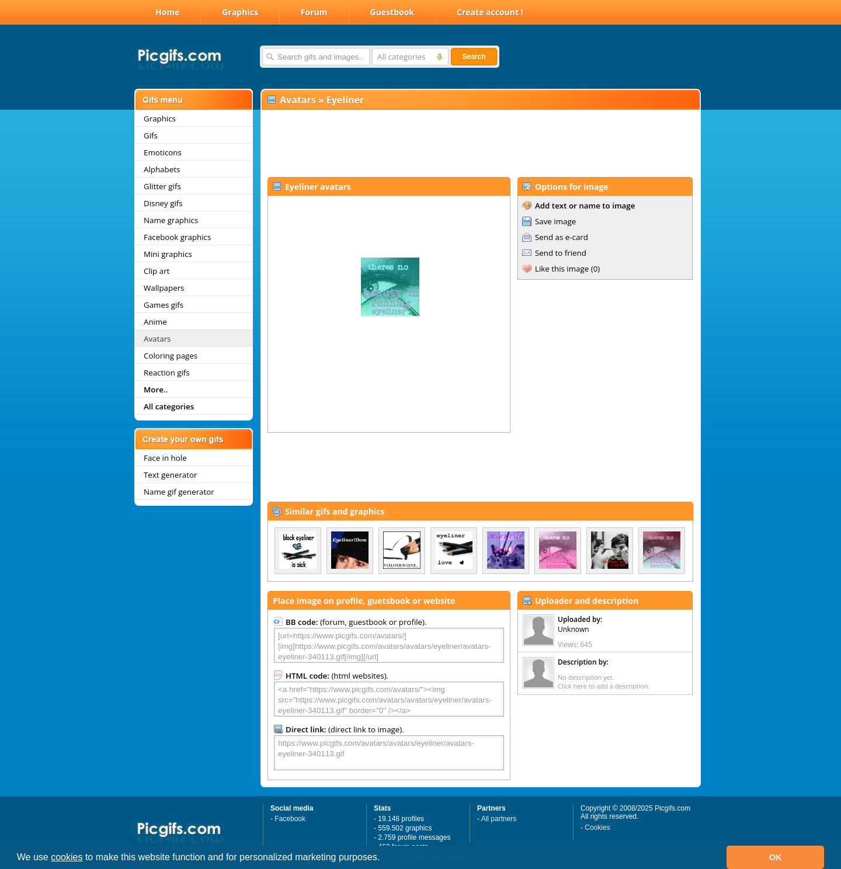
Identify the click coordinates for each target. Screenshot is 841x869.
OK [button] (775, 857)
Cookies (597, 827)
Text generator (170, 475)
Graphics (240, 12)
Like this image (562, 268)
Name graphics (171, 220)
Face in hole (165, 458)
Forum (314, 12)
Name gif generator (179, 491)
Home (167, 12)
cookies (66, 857)
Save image (555, 221)
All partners (499, 819)
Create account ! (490, 12)
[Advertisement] (480, 143)
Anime (155, 322)
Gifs (151, 135)
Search (473, 57)
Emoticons (163, 152)
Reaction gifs (167, 372)
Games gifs (163, 305)
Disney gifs (163, 203)
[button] (384, 858)
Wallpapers (164, 288)
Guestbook (392, 12)
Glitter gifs (162, 186)
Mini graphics (168, 254)
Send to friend (560, 253)
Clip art (156, 271)
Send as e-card (561, 237)
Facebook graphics (177, 237)
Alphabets (162, 169)
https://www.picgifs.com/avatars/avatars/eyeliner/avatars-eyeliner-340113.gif (389, 752)
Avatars (157, 338)
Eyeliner (345, 99)
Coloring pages (170, 355)
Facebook (289, 819)
